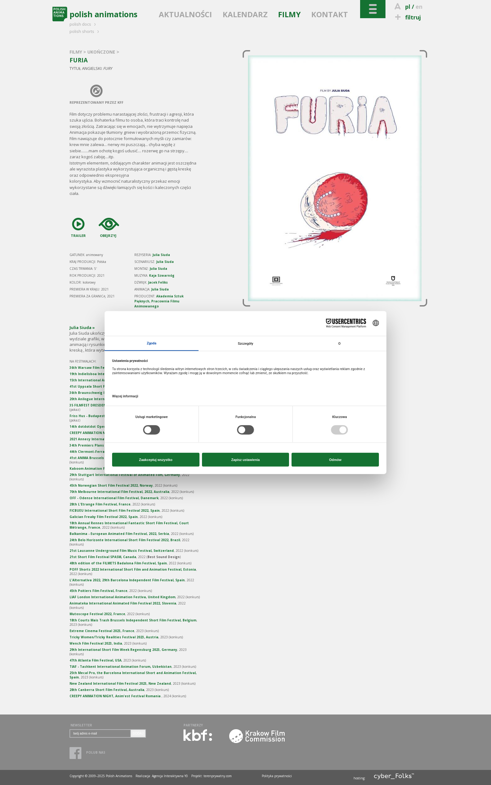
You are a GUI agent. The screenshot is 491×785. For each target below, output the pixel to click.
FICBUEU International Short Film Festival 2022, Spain (115, 510)
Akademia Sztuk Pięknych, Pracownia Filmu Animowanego (158, 301)
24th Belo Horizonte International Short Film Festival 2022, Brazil (125, 540)
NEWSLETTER (81, 725)
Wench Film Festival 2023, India (96, 643)
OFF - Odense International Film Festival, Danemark (114, 498)
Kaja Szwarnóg (161, 275)
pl (407, 6)
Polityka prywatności (277, 776)
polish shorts (85, 31)
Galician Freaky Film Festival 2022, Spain (104, 517)
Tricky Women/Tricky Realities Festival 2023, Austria (114, 637)
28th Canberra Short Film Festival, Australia (107, 690)
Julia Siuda (161, 255)
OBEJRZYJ (106, 226)
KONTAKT (329, 14)
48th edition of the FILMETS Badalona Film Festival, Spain (118, 563)
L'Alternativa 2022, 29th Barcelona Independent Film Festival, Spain (127, 580)
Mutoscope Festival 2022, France (97, 614)
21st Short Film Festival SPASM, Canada (103, 557)
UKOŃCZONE (101, 52)
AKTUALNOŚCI (185, 14)
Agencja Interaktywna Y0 (170, 776)
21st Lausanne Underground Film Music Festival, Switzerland (122, 550)
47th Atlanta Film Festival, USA (95, 660)
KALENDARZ (245, 14)
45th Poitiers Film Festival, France (98, 591)
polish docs (84, 24)
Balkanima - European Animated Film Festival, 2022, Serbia (119, 533)
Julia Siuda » (82, 327)
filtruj (407, 17)
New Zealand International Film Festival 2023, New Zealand (120, 683)
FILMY (289, 14)
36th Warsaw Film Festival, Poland (99, 367)
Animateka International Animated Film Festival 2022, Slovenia (123, 603)
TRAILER (78, 226)
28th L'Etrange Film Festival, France (100, 504)
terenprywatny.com (218, 776)
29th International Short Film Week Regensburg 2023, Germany (123, 649)
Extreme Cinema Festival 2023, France (102, 631)
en (419, 6)
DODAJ (138, 733)
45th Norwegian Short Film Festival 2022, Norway (111, 485)
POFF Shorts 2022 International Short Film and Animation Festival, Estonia (133, 569)
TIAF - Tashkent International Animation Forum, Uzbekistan (121, 666)
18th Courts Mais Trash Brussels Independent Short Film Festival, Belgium (133, 620)
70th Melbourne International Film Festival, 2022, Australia (119, 491)
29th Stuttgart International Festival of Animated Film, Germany (125, 475)
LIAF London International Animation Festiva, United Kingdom (122, 597)
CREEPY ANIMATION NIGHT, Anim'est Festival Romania (116, 696)
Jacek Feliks (158, 282)
